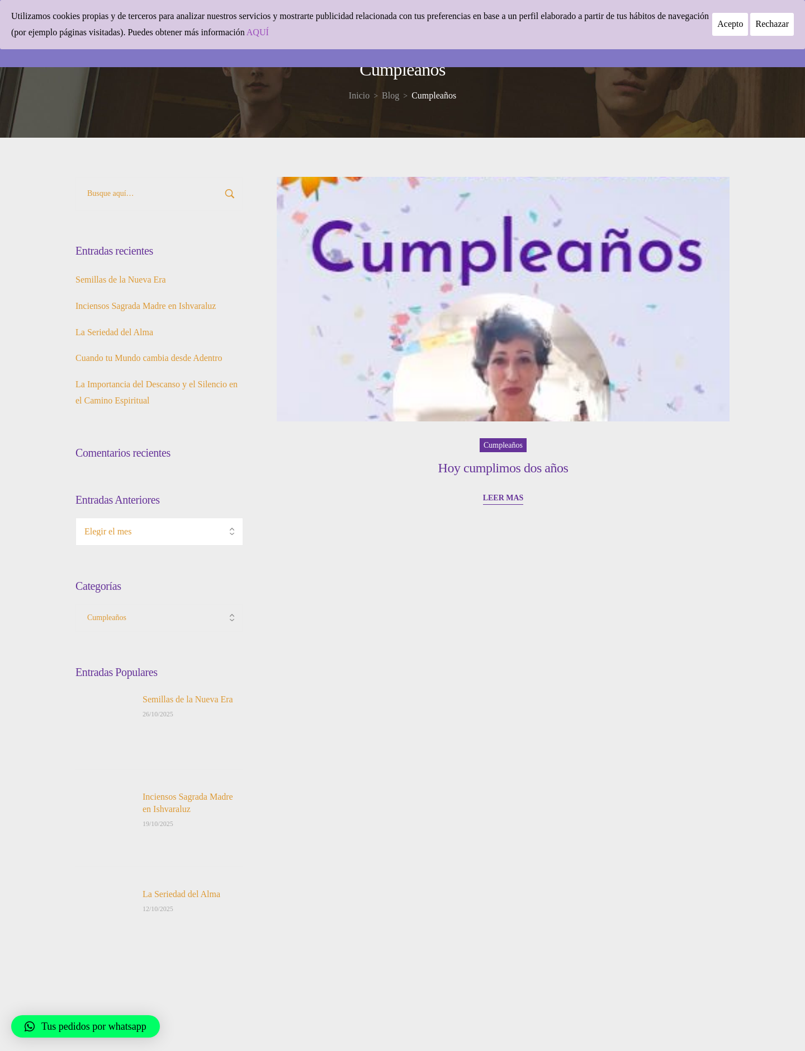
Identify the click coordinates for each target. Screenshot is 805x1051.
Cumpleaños (503, 445)
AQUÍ (258, 32)
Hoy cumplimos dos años (503, 468)
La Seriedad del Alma (114, 332)
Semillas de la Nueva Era (120, 279)
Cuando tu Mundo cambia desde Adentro (148, 358)
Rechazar (772, 24)
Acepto (730, 24)
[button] (85, 1026)
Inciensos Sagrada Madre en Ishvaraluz (145, 306)
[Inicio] (359, 95)
